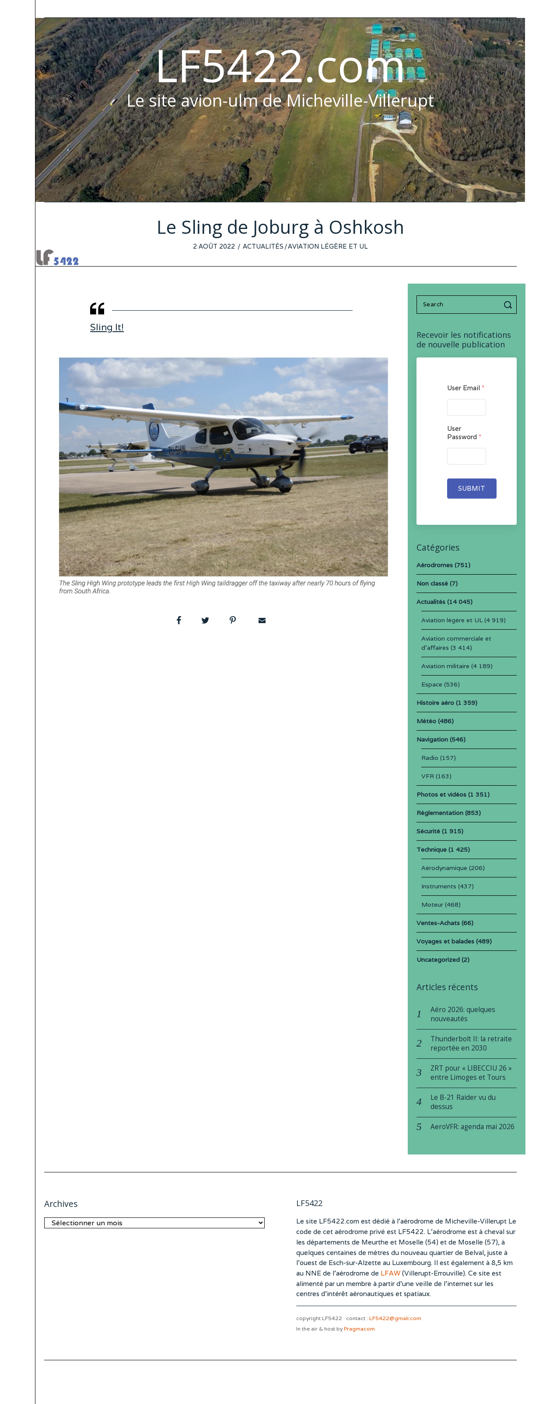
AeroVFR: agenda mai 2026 (472, 1126)
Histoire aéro (435, 703)
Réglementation (439, 813)
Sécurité (428, 831)
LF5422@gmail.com (395, 1318)
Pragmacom (359, 1328)
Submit (472, 488)
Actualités (263, 246)
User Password (464, 432)
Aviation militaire (445, 666)
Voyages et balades (445, 941)
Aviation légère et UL (328, 246)
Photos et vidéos (441, 794)
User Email (465, 388)
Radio (429, 758)
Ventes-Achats (438, 923)
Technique (431, 849)
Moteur (432, 904)
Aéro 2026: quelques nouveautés (462, 1014)
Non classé (432, 583)
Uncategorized (438, 960)
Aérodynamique (444, 868)
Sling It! (107, 327)
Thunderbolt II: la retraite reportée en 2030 (471, 1043)
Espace (431, 684)
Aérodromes (434, 565)
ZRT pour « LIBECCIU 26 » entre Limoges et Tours (471, 1073)
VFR (427, 776)
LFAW (390, 1273)
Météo (426, 721)
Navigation (432, 739)
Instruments (438, 886)
